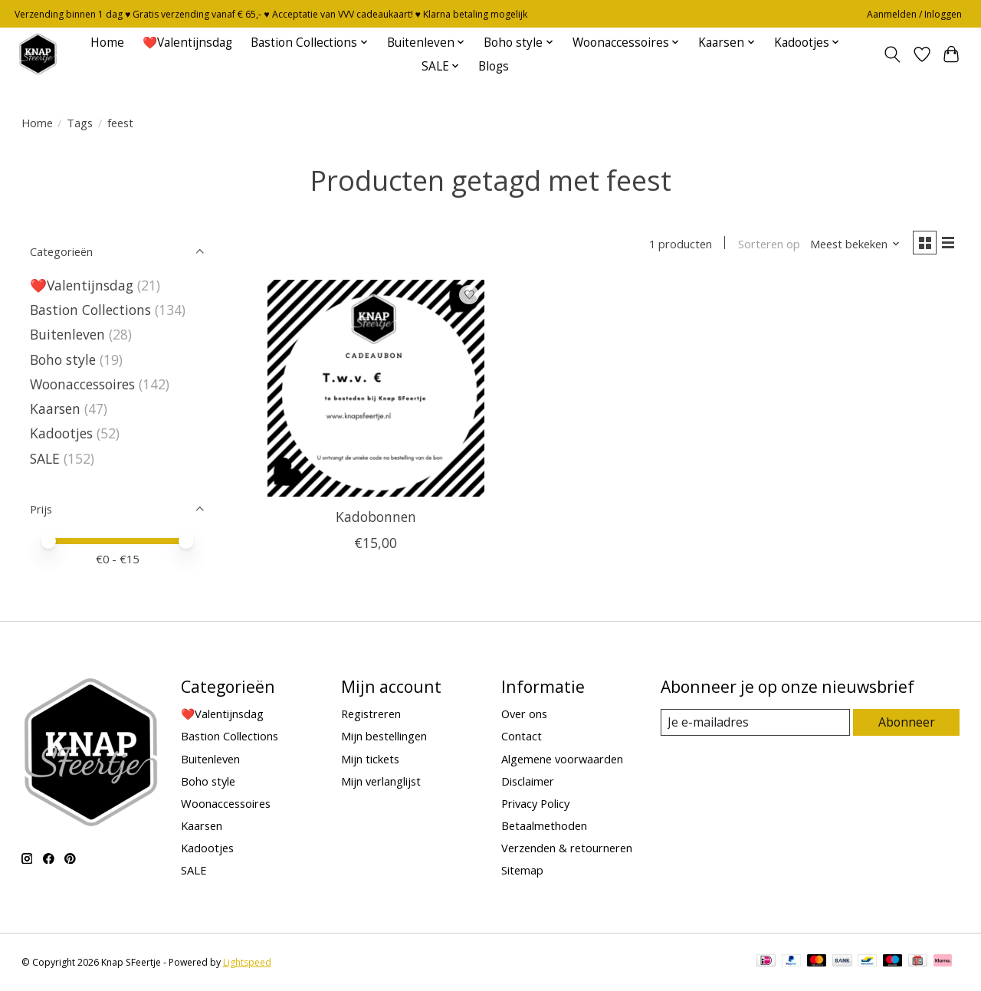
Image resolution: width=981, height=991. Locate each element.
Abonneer (907, 722)
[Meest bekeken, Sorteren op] (849, 245)
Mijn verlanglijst (381, 781)
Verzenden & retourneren (566, 847)
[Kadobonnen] (375, 391)
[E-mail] (755, 723)
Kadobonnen (376, 519)
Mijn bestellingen (384, 735)
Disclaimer (527, 781)
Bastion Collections (90, 309)
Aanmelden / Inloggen (914, 14)
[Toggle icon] (892, 54)
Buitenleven (67, 334)
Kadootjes (61, 433)
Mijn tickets (370, 758)
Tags (80, 122)
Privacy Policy (535, 803)
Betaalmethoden (544, 825)
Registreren (371, 713)
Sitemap (522, 870)
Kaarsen (55, 408)
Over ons (524, 713)
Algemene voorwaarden (562, 758)
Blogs (493, 66)
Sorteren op (763, 245)
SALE (45, 458)
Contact (521, 735)
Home (107, 42)
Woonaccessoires (82, 384)
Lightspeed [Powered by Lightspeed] (247, 962)
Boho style (63, 359)
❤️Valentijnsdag (187, 42)
